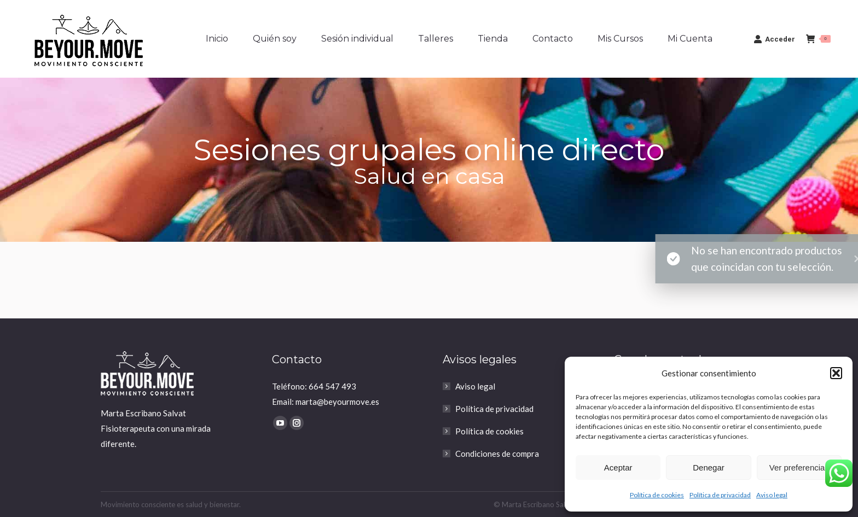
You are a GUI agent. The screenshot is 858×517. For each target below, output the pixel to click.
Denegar (708, 467)
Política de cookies (657, 495)
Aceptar (618, 467)
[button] (836, 373)
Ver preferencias (799, 467)
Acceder (774, 38)
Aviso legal (771, 495)
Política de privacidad (720, 495)
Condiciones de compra (497, 453)
